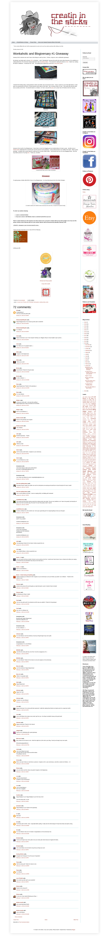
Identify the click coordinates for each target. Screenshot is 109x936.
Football (88, 436)
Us (17, 813)
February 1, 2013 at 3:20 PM (22, 669)
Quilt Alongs (92, 469)
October (87, 348)
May (86, 358)
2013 (85, 343)
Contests (94, 421)
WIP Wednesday (93, 497)
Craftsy (94, 425)
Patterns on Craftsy (91, 462)
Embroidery (85, 432)
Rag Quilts (88, 477)
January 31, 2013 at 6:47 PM (22, 453)
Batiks (84, 408)
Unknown (18, 633)
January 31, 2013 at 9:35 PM (22, 553)
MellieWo (18, 650)
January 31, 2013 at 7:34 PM (22, 504)
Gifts (89, 440)
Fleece (84, 436)
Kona (86, 451)
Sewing (89, 481)
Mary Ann (18, 666)
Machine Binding (90, 454)
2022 (85, 326)
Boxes (92, 413)
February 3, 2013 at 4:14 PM (22, 857)
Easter (94, 430)
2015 (85, 339)
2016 (85, 337)
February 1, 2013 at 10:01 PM (22, 734)
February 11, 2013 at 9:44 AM (22, 906)
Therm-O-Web (88, 494)
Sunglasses (91, 491)
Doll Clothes (90, 428)
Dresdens (87, 429)
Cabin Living (89, 415)
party (52, 87)
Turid (17, 600)
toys (92, 506)
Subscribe (85, 56)
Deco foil (88, 426)
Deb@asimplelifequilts (21, 319)
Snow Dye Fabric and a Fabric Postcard (90, 381)
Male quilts (88, 455)
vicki (17, 541)
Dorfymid (18, 838)
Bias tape (88, 408)
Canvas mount (89, 417)
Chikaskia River (86, 418)
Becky (17, 368)
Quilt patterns (36, 302)
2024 (85, 322)
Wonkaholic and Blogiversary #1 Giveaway (89, 368)
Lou (17, 776)
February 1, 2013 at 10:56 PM (22, 755)
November (87, 346)
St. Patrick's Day (89, 485)
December (87, 344)
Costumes (94, 422)
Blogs (88, 413)
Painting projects (90, 461)
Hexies (89, 444)
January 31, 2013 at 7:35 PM (22, 512)
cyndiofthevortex (20, 499)
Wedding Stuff (90, 499)
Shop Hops (90, 484)
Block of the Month (87, 409)
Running (87, 480)
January (87, 365)
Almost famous (93, 402)
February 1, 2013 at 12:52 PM (22, 629)
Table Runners (91, 492)
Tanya (17, 862)
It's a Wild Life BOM (87, 450)
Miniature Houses (87, 457)
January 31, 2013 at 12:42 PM (22, 387)
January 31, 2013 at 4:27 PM (22, 405)
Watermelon (93, 498)
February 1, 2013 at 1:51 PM (22, 645)
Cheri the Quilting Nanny (22, 483)
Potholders (88, 468)
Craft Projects (89, 425)
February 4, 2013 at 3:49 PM (22, 881)
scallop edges (90, 505)
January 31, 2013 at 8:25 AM (22, 323)
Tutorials (89, 495)
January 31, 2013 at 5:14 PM (22, 421)
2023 (85, 324)
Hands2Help (85, 444)
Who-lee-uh (19, 738)
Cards (95, 417)
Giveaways (31, 302)
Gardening (85, 440)
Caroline (18, 795)
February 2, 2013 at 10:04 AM (22, 790)
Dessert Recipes (93, 426)
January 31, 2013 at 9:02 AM (22, 339)
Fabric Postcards (92, 433)
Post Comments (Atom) (24, 922)
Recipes (94, 477)
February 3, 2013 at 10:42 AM (22, 833)
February (87, 363)
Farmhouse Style (86, 435)
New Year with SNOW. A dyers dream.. (90, 387)
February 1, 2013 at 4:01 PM (22, 694)
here (67, 61)
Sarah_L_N (18, 557)
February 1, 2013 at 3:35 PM (22, 685)
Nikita (17, 352)
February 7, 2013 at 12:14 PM (22, 890)
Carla (17, 335)
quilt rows (89, 504)
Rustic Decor (93, 480)
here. (28, 152)
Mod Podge (93, 457)
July (86, 354)
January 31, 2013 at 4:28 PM (22, 413)
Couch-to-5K (85, 424)
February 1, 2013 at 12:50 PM (22, 621)
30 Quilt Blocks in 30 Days (22, 42)
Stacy (17, 384)
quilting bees (85, 505)
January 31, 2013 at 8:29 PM (22, 537)
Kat (17, 821)
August (87, 352)
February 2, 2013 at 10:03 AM (22, 781)
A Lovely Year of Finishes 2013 (23, 302)
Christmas (93, 418)
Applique (93, 403)
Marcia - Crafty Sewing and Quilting (24, 574)
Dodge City (85, 428)
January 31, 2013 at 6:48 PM (22, 461)
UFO (31, 60)
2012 (85, 390)
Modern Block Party (86, 458)
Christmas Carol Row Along (89, 420)
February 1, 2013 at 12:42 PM (22, 604)
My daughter (85, 459)
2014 (85, 341)
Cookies (84, 422)
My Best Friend (93, 458)
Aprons (84, 405)
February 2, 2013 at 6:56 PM (22, 809)
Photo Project (85, 464)
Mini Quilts (93, 455)
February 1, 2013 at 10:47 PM (22, 745)
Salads (84, 481)
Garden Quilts (92, 439)
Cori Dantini (89, 422)
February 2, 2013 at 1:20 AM (22, 771)
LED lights (89, 451)
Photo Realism (91, 464)
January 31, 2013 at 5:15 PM (22, 429)
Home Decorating (87, 446)
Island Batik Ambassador (89, 449)
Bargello (90, 406)
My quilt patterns (92, 459)
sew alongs (88, 506)
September (87, 350)
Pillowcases (85, 465)
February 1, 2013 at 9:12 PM (22, 726)
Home (13, 42)
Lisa (17, 706)
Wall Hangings (86, 498)
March (86, 361)
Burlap (94, 414)
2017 (85, 335)
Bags (86, 406)
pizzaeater (18, 805)
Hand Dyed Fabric (92, 443)
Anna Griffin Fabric (87, 403)
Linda (17, 749)
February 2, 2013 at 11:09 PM (22, 817)
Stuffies (94, 488)
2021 (85, 327)
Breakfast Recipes (89, 414)
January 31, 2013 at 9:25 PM (22, 545)
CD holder (84, 415)
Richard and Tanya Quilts (46, 280)
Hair (95, 442)
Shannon (18, 584)
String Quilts (89, 488)
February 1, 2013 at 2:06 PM (22, 661)
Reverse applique (92, 478)
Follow (84, 192)
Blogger (73, 929)
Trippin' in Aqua (88, 375)
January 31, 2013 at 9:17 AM (22, 355)
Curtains (84, 426)
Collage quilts (86, 421)
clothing (84, 501)
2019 (85, 331)
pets (95, 502)
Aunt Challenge (89, 405)
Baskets (94, 406)
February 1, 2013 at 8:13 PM (22, 710)
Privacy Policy (33, 42)
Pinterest (89, 466)
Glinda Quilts (16, 149)
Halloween (85, 443)
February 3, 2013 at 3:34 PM (22, 841)
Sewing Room (90, 483)
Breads (84, 414)
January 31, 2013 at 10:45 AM (22, 371)
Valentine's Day (86, 497)
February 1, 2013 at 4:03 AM (22, 562)
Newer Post (15, 919)
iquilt (89, 502)
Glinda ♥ (18, 400)
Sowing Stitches (20, 854)
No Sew (84, 461)
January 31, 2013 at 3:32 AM (22, 315)
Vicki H (17, 449)
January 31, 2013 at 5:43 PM (22, 437)
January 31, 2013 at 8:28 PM (22, 523)
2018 (85, 333)
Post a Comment (18, 916)
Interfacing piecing (92, 447)
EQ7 (90, 430)
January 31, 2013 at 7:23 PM (22, 495)
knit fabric (92, 502)
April (86, 360)
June (86, 356)
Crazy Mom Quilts (58, 63)
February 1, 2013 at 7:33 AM (22, 579)
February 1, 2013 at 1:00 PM (22, 637)
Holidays (93, 444)
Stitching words (89, 487)
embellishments (85, 502)
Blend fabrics (93, 408)
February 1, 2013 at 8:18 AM (22, 588)
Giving (84, 442)
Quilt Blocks (87, 471)
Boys (95, 413)
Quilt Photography (91, 472)
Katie (17, 682)
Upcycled (94, 495)
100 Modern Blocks (87, 396)
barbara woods (19, 417)
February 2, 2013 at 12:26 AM (22, 763)
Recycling (84, 478)
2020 (85, 329)
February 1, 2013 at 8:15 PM (22, 718)
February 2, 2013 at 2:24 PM (22, 801)
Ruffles (84, 480)
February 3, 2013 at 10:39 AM (22, 825)
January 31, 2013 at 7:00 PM (22, 471)
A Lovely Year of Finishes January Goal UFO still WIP (90, 372)
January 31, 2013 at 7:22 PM (22, 487)
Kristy (17, 760)
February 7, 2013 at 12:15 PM (22, 898)
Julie (17, 433)
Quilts (47, 302)
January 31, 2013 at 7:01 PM (22, 479)
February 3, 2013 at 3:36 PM (22, 849)
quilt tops (94, 504)
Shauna (18, 768)
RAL (91, 476)
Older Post (76, 919)
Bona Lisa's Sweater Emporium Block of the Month (49, 42)
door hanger (92, 501)
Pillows (90, 465)
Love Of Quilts (19, 878)
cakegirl (18, 730)
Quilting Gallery (44, 61)
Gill (17, 310)
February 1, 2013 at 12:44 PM (22, 612)
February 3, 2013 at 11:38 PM (22, 865)
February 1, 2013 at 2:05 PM (22, 653)
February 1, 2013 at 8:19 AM (22, 596)
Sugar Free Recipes (87, 489)
